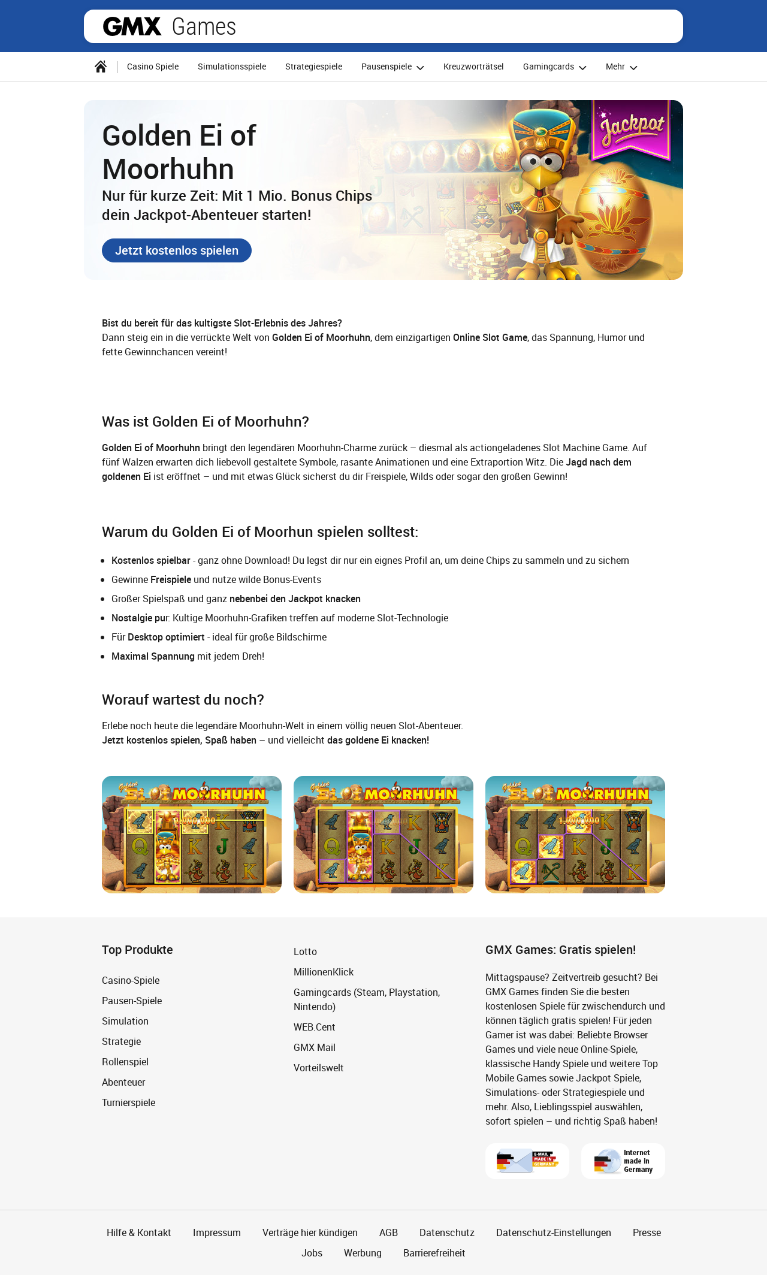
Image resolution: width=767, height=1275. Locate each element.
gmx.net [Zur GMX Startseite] (132, 26)
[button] (177, 250)
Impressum (217, 1232)
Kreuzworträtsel (473, 66)
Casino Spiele (153, 66)
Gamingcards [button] (556, 67)
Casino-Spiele (130, 980)
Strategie (121, 1041)
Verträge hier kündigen (310, 1232)
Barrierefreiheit (434, 1252)
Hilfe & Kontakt (139, 1232)
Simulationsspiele (232, 66)
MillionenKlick (324, 971)
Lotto (305, 951)
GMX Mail (315, 1047)
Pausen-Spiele (132, 1000)
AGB (388, 1232)
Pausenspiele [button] (394, 67)
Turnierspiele (128, 1102)
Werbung (363, 1252)
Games (204, 26)
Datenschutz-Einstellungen (553, 1232)
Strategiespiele (313, 66)
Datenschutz (447, 1232)
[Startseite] (100, 66)
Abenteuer (123, 1082)
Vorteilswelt (319, 1067)
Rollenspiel (125, 1061)
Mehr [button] (623, 67)
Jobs (311, 1252)
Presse (647, 1232)
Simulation (125, 1021)
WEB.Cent (315, 1027)
